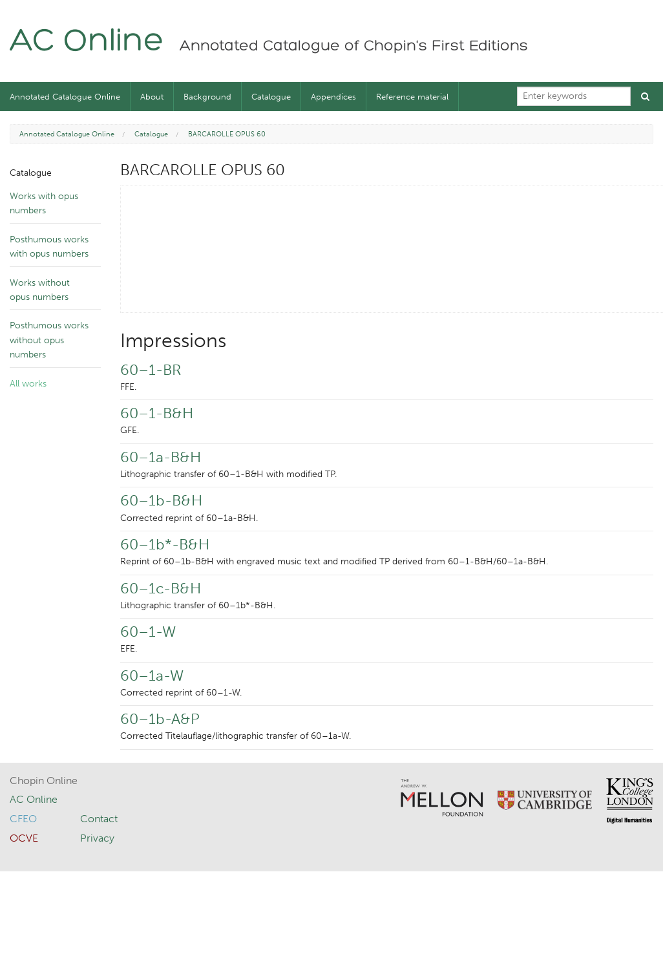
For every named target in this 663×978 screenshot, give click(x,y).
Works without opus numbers (40, 290)
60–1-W (148, 631)
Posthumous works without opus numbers (49, 340)
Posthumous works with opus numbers (49, 246)
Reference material (412, 96)
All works (28, 383)
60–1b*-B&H (164, 544)
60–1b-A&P (160, 719)
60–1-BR (150, 370)
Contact (99, 819)
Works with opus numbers (44, 203)
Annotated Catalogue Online (65, 96)
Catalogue (271, 96)
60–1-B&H (156, 413)
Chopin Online (44, 780)
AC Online (87, 42)
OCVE (24, 838)
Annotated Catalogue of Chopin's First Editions (354, 46)
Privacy (97, 838)
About (151, 96)
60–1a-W (152, 675)
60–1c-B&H (160, 588)
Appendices (333, 96)
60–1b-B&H (161, 500)
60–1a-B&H (160, 457)
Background (207, 96)
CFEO (23, 819)
